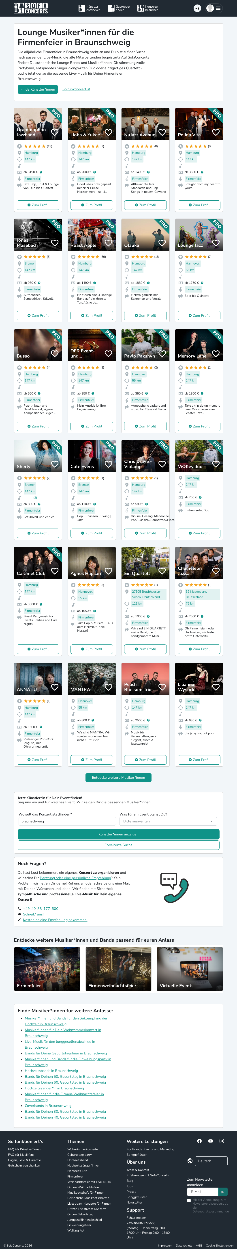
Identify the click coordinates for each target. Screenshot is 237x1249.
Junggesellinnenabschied (84, 1220)
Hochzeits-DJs (77, 1171)
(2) (35, 498)
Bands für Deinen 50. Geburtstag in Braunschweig (65, 1076)
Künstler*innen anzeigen (118, 834)
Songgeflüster (137, 1155)
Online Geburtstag (80, 1214)
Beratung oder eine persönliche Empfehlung (75, 878)
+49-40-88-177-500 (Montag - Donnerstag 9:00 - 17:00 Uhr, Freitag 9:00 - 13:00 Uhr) (148, 1230)
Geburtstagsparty (79, 1155)
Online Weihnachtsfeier (83, 1187)
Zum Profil (40, 205)
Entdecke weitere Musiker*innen (118, 777)
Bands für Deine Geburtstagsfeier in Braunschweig (66, 1053)
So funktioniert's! (76, 89)
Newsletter (134, 1202)
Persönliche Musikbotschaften (88, 1198)
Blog (130, 1181)
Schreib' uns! (33, 914)
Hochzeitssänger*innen (83, 1165)
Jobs (130, 1186)
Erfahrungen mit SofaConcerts (148, 1175)
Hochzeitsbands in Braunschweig (51, 1070)
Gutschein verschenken (24, 1165)
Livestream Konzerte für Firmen (89, 1203)
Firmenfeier (75, 1176)
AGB (199, 1246)
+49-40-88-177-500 (40, 908)
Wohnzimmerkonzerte (82, 1149)
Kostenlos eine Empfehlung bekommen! (55, 919)
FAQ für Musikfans (21, 1155)
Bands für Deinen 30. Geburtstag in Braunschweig (65, 1111)
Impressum (165, 1246)
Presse (131, 1192)
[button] (214, 8)
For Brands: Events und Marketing (150, 1149)
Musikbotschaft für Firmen (85, 1192)
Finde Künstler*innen (38, 89)
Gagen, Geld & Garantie (24, 1160)
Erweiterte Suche (118, 845)
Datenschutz (184, 1246)
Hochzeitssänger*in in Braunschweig (54, 1088)
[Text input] (202, 1192)
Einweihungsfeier (79, 1225)
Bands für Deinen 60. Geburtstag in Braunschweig (65, 1082)
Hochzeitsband (77, 1160)
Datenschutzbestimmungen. (211, 1211)
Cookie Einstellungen (219, 1246)
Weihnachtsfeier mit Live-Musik (89, 1182)
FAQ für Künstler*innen (24, 1149)
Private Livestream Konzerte (86, 1209)
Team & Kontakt (138, 1170)
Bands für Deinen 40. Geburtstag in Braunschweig (65, 1117)
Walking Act (75, 1230)
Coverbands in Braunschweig (48, 1105)
